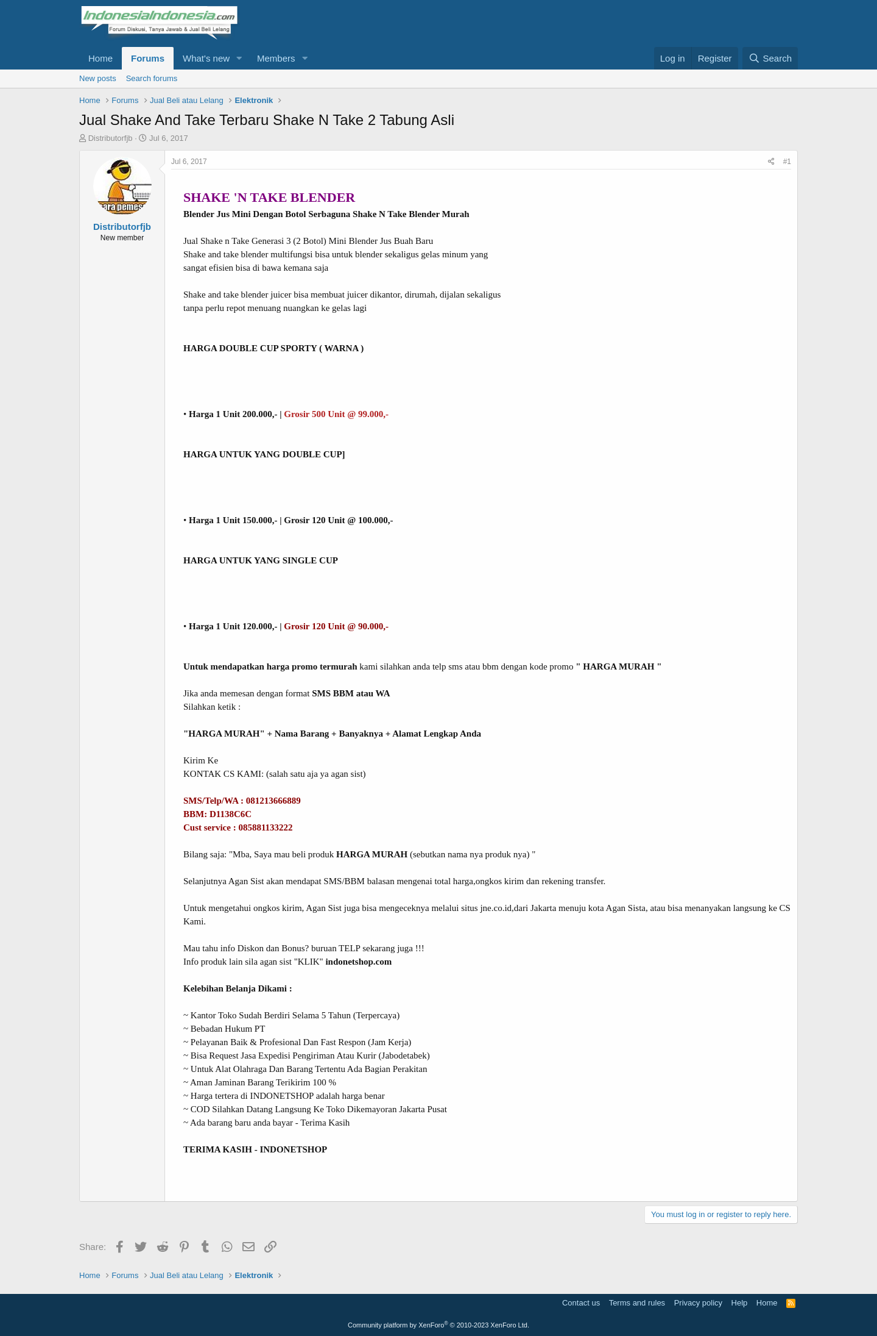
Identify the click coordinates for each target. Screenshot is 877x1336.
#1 (787, 161)
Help (739, 1302)
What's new (206, 58)
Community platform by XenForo (438, 1325)
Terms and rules (637, 1302)
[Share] (771, 162)
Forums (147, 58)
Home (100, 58)
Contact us (581, 1302)
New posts (97, 78)
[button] (239, 58)
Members (276, 58)
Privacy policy (698, 1302)
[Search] (770, 58)
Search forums (152, 78)
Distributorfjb (110, 138)
